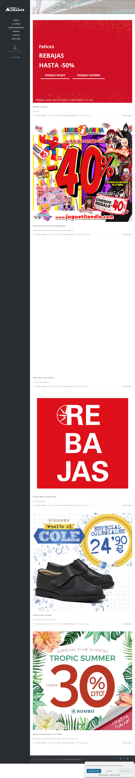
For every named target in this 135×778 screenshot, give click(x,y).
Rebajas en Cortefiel (40, 107)
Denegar (109, 771)
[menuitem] (15, 20)
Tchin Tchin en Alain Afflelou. (43, 378)
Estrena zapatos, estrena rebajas (45, 497)
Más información (127, 115)
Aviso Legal (78, 759)
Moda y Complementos (66, 115)
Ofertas (74, 115)
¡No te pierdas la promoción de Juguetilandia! (49, 226)
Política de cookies (103, 774)
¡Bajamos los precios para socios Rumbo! (47, 734)
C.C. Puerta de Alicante (40, 115)
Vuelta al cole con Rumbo (42, 615)
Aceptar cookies (94, 771)
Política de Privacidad (114, 774)
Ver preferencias (125, 771)
